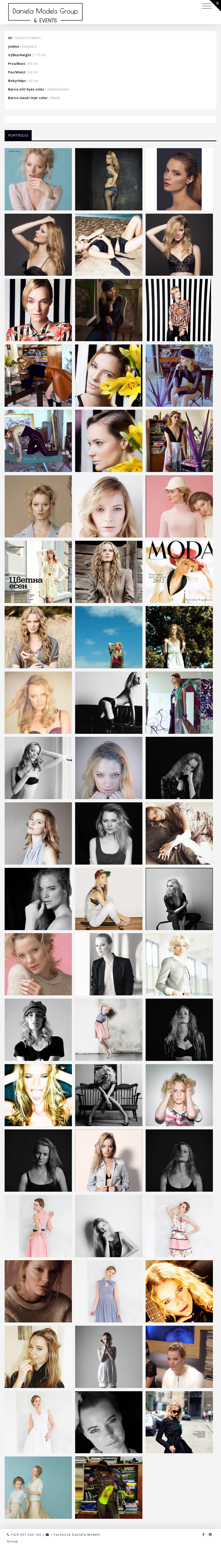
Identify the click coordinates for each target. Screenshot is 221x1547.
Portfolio (18, 135)
